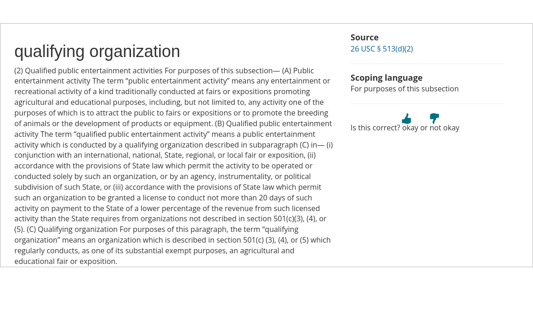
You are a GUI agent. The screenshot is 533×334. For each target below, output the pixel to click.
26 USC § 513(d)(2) (382, 49)
